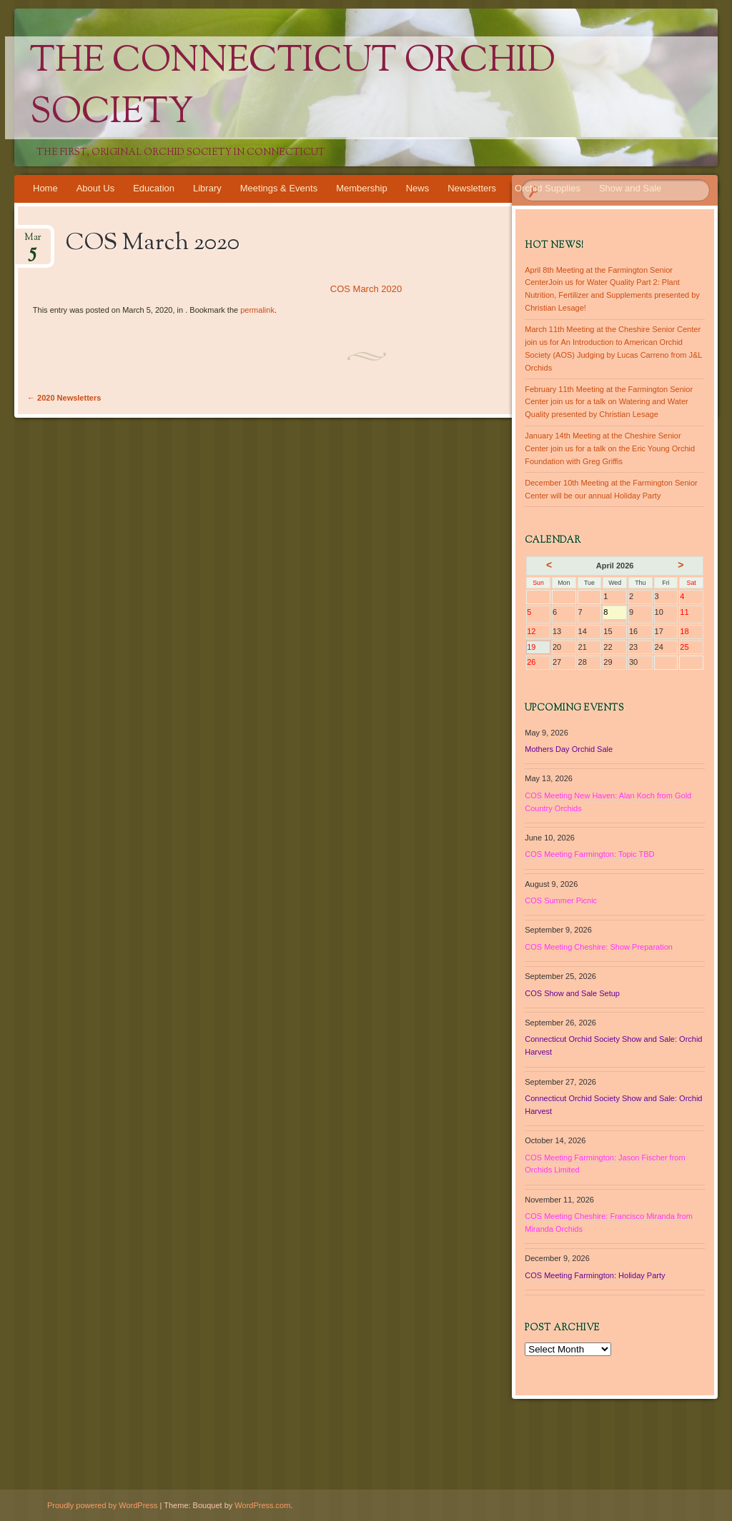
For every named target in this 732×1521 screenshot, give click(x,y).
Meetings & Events (278, 188)
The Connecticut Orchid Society (292, 87)
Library (207, 188)
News (418, 188)
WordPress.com (262, 1505)
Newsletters (471, 188)
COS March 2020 (366, 288)
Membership (361, 188)
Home (45, 188)
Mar (32, 241)
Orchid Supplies (547, 188)
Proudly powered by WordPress (102, 1505)
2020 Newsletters (64, 397)
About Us (95, 188)
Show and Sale (630, 188)
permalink (257, 310)
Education (153, 188)
